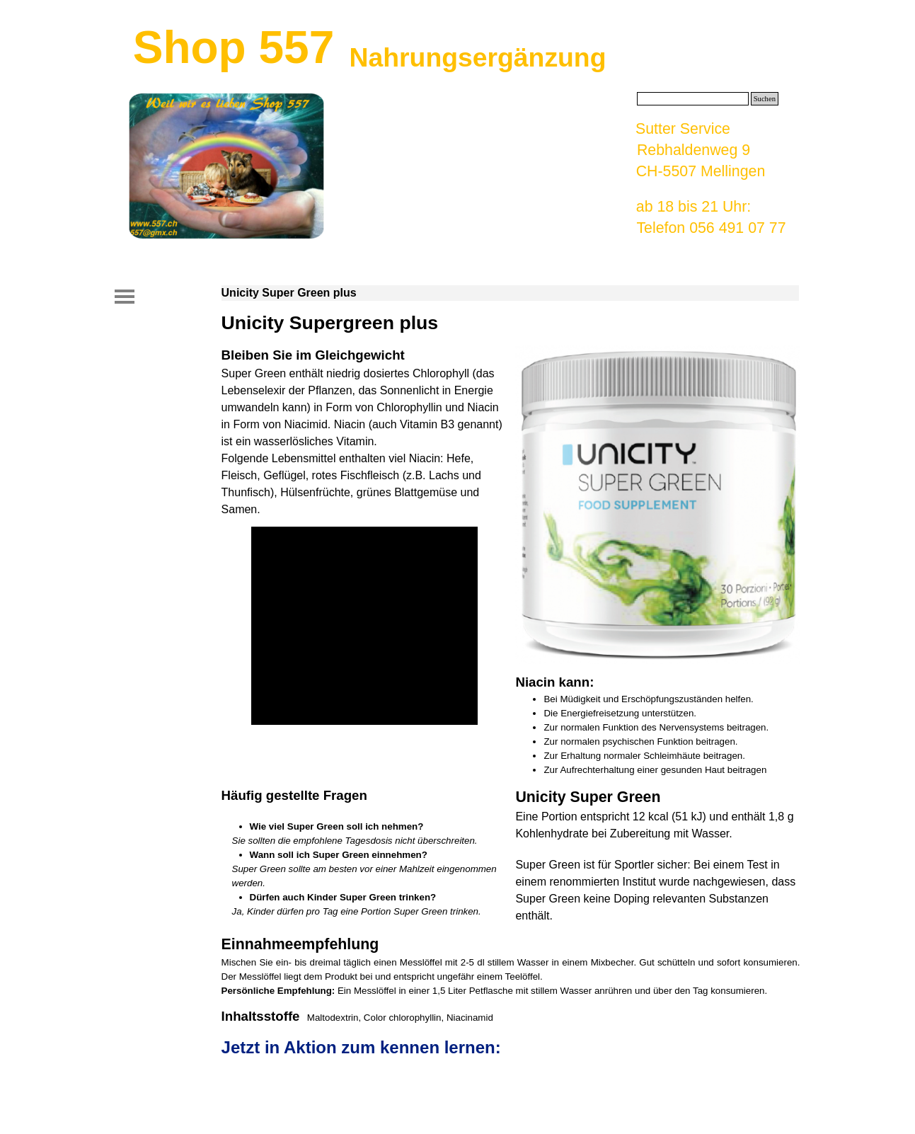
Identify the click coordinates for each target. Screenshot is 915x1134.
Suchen (765, 99)
